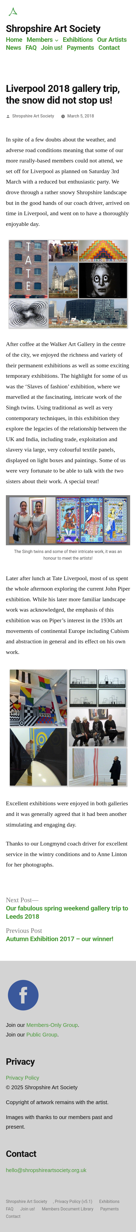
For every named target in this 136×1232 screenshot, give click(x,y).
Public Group (41, 1035)
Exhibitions (78, 39)
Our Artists (112, 39)
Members (40, 39)
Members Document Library (68, 1208)
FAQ (30, 47)
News (13, 47)
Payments (80, 47)
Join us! (51, 47)
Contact (109, 47)
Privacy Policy (22, 1078)
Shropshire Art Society (53, 28)
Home (14, 39)
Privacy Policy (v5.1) (73, 1201)
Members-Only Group (52, 1025)
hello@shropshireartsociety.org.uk (46, 1170)
